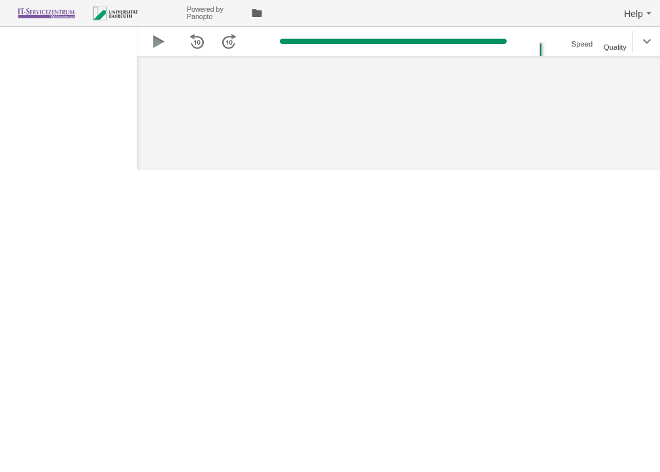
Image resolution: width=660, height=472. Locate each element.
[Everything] (93, 11)
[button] (639, 13)
